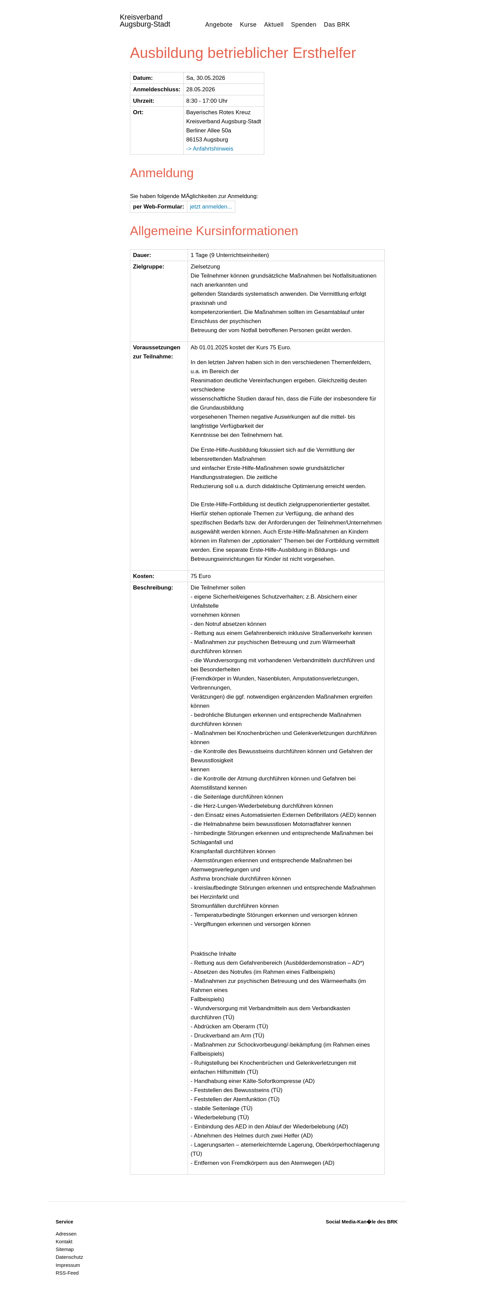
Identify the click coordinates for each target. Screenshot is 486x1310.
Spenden (304, 24)
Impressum (68, 1265)
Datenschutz (69, 1257)
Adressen (66, 1234)
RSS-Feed (67, 1273)
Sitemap (65, 1249)
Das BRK (337, 24)
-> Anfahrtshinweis (209, 149)
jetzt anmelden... (211, 206)
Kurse (248, 24)
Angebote (219, 24)
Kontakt (64, 1241)
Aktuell (274, 24)
